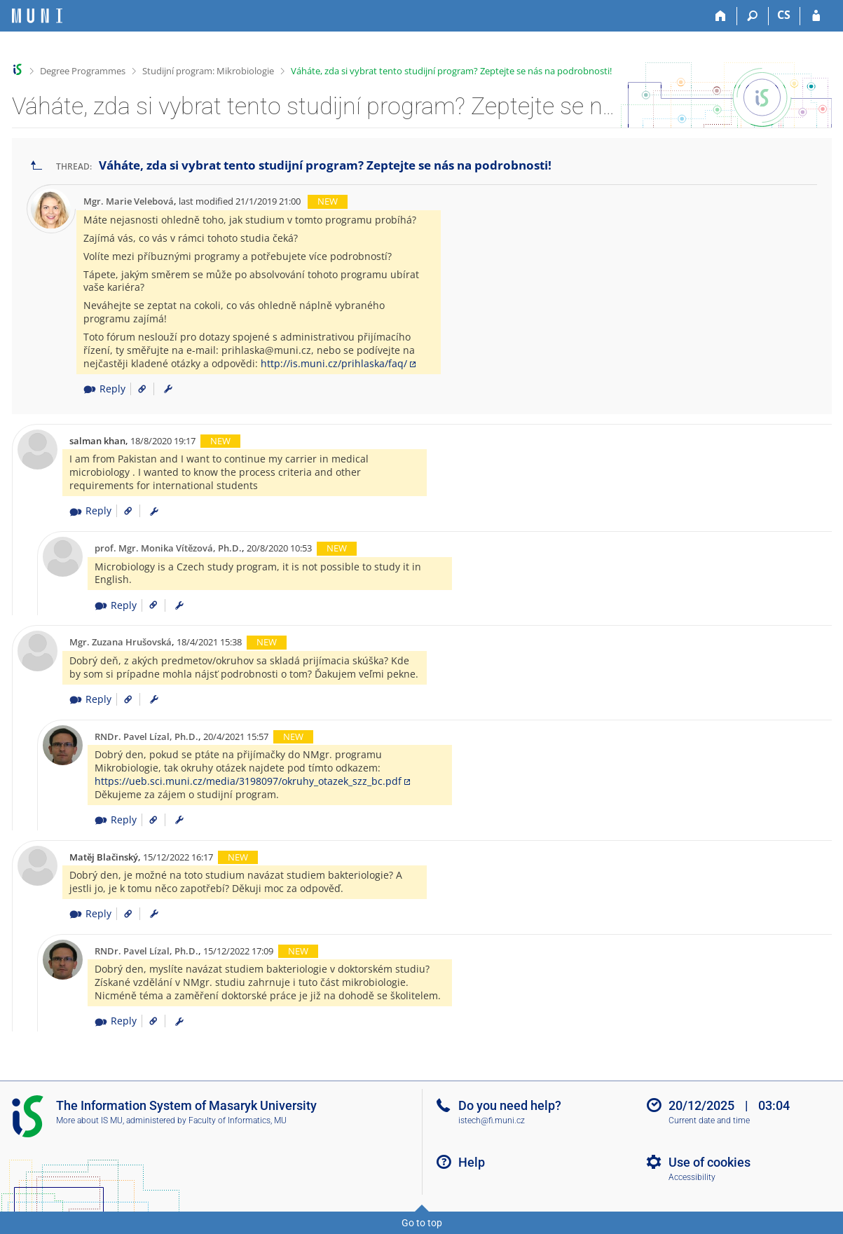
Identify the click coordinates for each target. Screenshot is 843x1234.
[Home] (721, 16)
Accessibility (692, 1177)
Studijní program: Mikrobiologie (208, 70)
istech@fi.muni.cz (491, 1120)
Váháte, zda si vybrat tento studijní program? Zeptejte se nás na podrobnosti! (451, 70)
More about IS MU (89, 1120)
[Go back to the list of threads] (36, 165)
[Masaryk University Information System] (37, 16)
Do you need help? (509, 1105)
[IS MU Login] (816, 16)
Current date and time (709, 1120)
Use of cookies (710, 1162)
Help (471, 1162)
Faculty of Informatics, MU (238, 1120)
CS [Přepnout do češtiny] (783, 14)
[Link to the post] (137, 388)
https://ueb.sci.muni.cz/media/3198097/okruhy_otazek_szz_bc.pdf (248, 781)
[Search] (753, 16)
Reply (104, 388)
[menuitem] (168, 389)
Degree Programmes (82, 70)
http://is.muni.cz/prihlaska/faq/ (334, 363)
